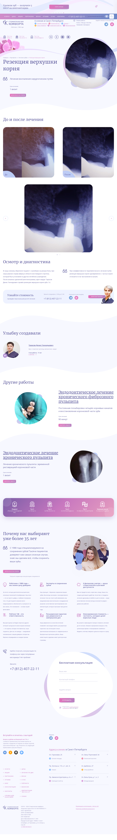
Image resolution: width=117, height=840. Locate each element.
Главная (5, 57)
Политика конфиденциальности (85, 814)
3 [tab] (58, 9)
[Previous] (111, 219)
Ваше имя (63, 678)
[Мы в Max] (112, 24)
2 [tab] (56, 9)
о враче (31, 356)
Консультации (10, 792)
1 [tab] (53, 9)
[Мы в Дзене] (62, 37)
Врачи (38, 13)
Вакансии (25, 792)
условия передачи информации (70, 711)
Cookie (24, 802)
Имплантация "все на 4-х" (27, 797)
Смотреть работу (66, 427)
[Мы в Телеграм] (106, 24)
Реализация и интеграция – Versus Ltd (87, 812)
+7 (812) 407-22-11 (75, 13)
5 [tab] (63, 9)
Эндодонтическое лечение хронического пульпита (30, 457)
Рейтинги (25, 789)
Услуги (6, 13)
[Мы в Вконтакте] (51, 37)
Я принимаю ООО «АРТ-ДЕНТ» (70, 712)
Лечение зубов (23, 57)
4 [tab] (61, 9)
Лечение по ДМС (28, 778)
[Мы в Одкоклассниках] (57, 37)
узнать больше (59, 5)
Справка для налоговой (9, 802)
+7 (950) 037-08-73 (26, 832)
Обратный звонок (97, 298)
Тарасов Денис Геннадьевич (41, 346)
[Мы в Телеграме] (68, 37)
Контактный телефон (67, 686)
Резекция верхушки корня (37, 57)
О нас (53, 13)
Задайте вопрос (65, 697)
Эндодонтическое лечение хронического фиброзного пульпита (86, 398)
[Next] (5, 219)
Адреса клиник (57, 755)
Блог (6, 789)
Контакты (61, 13)
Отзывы (46, 13)
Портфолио (29, 13)
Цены (14, 13)
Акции (20, 13)
